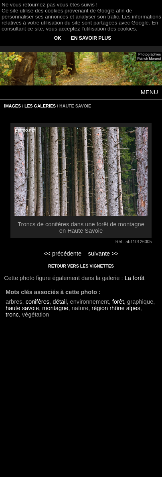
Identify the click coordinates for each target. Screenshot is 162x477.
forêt (118, 301)
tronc (12, 314)
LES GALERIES (40, 106)
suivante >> (103, 253)
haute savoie (22, 308)
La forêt (135, 278)
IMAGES (12, 106)
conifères (37, 301)
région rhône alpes (115, 308)
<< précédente (63, 253)
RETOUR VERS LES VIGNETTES (81, 266)
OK (57, 38)
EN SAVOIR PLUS (91, 38)
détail (60, 301)
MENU (149, 92)
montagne (55, 308)
